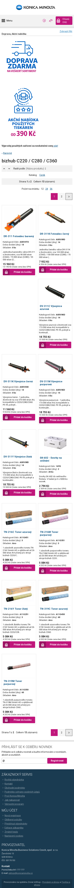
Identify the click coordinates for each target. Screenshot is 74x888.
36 (51, 189)
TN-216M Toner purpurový (49, 533)
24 (46, 189)
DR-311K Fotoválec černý (54, 233)
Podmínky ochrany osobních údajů (21, 792)
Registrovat (57, 760)
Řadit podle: (28, 168)
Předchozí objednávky (14, 823)
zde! (55, 146)
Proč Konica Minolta (13, 796)
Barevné (7, 153)
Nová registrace (11, 815)
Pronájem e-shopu (50, 882)
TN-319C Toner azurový (54, 608)
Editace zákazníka (12, 827)
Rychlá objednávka (13, 779)
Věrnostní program (13, 804)
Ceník (42, 175)
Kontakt (7, 783)
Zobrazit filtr (66, 31)
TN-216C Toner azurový (18, 532)
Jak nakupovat (11, 800)
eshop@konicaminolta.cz (20, 873)
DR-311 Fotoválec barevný (19, 236)
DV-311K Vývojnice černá (18, 381)
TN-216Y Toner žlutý (16, 608)
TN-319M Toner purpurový (13, 682)
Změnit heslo (10, 832)
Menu (9, 20)
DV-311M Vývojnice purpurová (51, 383)
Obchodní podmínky (13, 788)
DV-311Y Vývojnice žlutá (18, 456)
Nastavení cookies (12, 836)
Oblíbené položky (12, 819)
